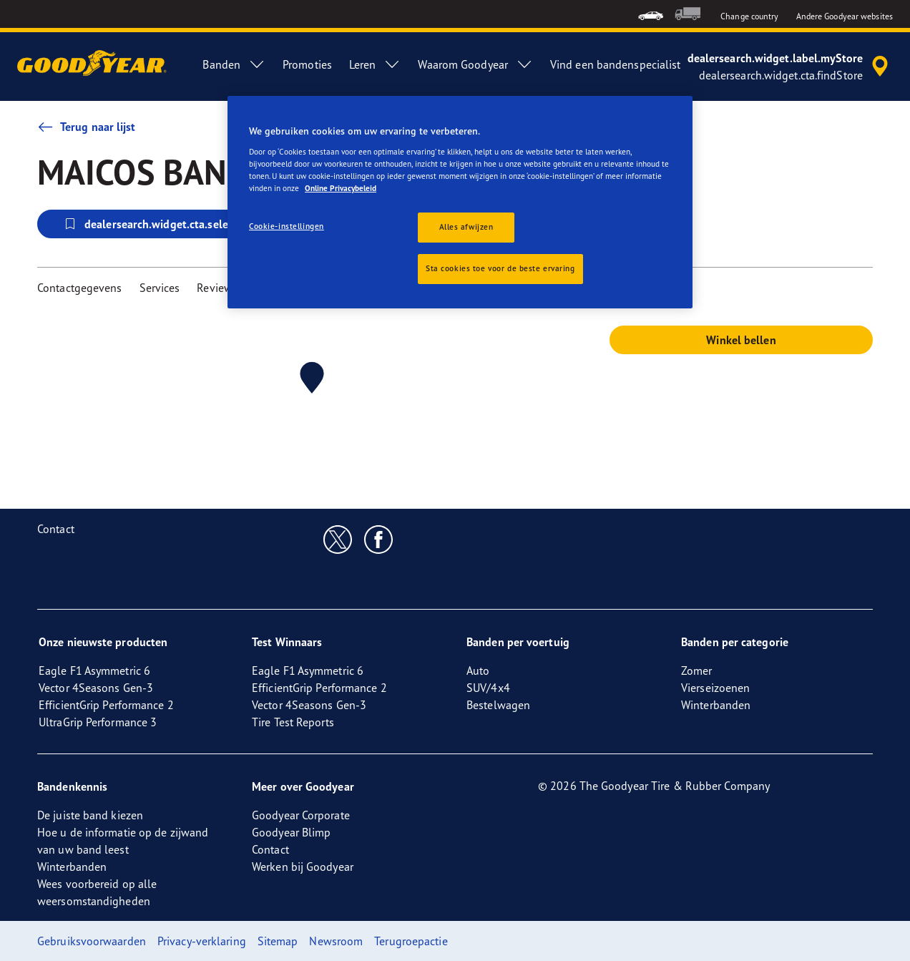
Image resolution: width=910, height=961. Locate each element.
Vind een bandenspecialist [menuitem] (615, 64)
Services (160, 288)
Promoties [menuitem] (307, 64)
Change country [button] (749, 16)
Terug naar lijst (86, 126)
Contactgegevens (79, 288)
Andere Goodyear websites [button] (844, 16)
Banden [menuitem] (233, 64)
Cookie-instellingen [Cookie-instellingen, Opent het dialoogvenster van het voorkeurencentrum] (286, 226)
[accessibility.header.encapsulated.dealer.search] (790, 66)
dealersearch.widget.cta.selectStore (163, 224)
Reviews (217, 288)
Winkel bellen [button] (741, 340)
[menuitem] (650, 14)
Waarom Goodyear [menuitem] (475, 64)
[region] (460, 202)
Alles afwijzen (466, 227)
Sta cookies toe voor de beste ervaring (500, 268)
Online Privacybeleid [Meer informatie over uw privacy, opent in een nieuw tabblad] (340, 188)
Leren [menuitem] (375, 64)
